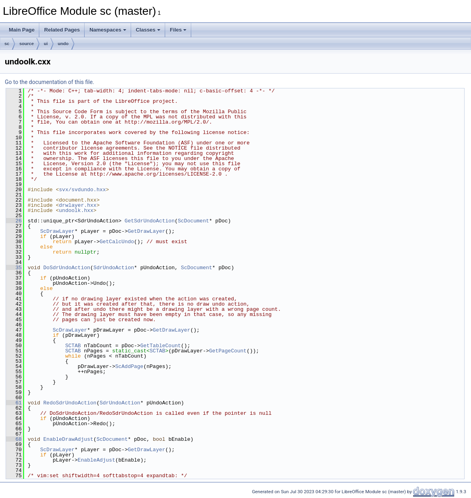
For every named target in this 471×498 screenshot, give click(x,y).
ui (46, 43)
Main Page (21, 30)
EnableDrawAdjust (68, 439)
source (26, 43)
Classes (148, 30)
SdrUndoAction (113, 267)
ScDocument (193, 220)
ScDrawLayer (57, 231)
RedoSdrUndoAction (70, 402)
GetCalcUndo (116, 241)
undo (63, 43)
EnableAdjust (96, 460)
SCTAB (73, 345)
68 (14, 439)
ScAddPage (129, 366)
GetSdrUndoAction (150, 220)
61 (14, 402)
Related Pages (62, 30)
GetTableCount (160, 345)
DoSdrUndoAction (66, 267)
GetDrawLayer (147, 231)
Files (178, 30)
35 (14, 267)
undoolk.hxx (76, 210)
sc (6, 43)
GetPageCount (228, 350)
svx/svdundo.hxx (82, 189)
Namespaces (107, 30)
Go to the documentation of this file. (49, 82)
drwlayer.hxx (78, 205)
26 (14, 220)
